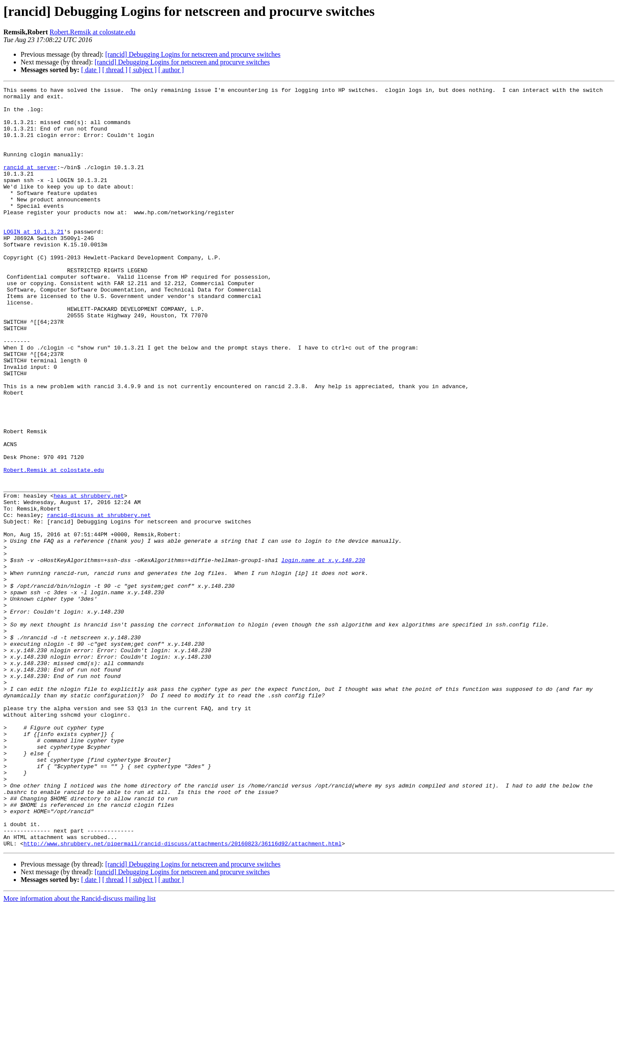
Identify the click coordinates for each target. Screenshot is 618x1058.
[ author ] (171, 69)
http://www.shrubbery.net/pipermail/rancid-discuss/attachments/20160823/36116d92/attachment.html (183, 995)
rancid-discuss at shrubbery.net (99, 601)
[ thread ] (114, 69)
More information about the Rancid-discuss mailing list (79, 1050)
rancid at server (30, 184)
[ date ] (90, 69)
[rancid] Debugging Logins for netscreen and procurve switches (192, 54)
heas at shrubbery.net (89, 578)
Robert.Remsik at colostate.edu (93, 32)
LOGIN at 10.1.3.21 (33, 261)
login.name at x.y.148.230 (323, 655)
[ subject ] (143, 69)
